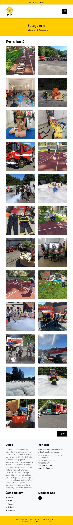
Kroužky (10, 497)
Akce (9, 501)
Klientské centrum (38, 2)
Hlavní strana (30, 30)
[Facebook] (40, 498)
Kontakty (10, 510)
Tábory (10, 504)
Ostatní (10, 507)
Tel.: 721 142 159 (45, 465)
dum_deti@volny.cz (45, 468)
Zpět (62, 433)
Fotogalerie (43, 30)
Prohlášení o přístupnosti (30, 521)
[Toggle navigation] (64, 11)
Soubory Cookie (45, 521)
